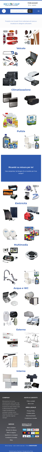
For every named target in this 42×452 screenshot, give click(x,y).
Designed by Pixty (28, 451)
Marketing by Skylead (15, 451)
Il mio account (33, 3)
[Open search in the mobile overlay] (21, 11)
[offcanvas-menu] (38, 11)
